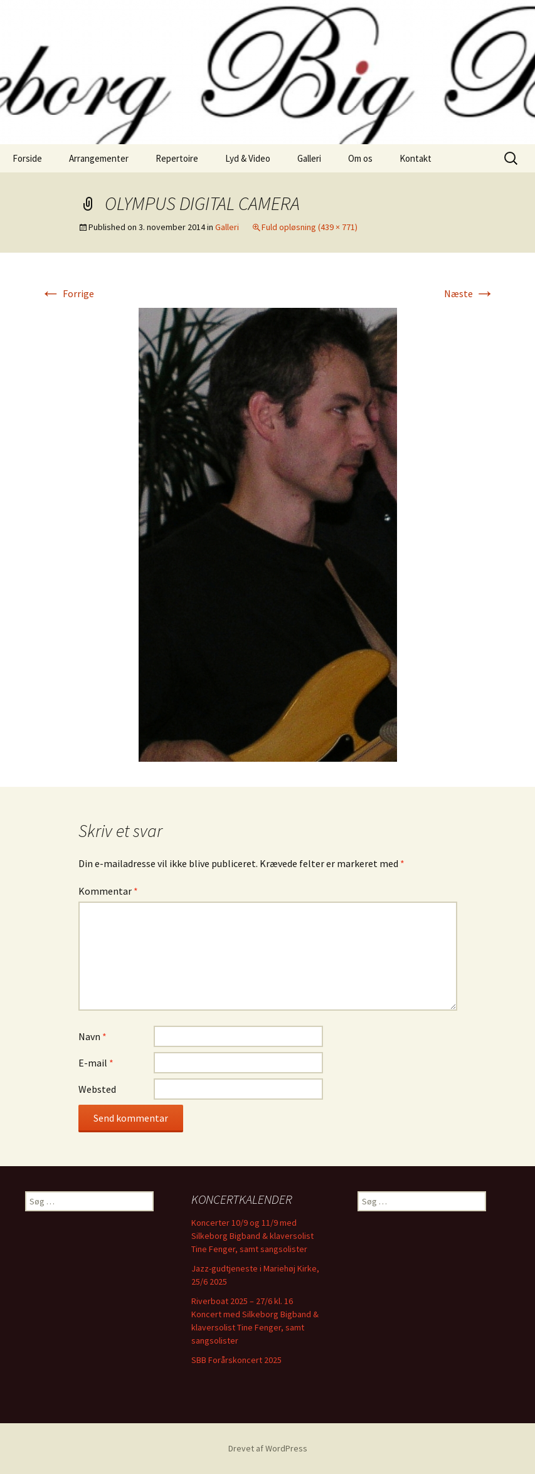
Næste (469, 293)
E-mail (96, 1062)
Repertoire (177, 158)
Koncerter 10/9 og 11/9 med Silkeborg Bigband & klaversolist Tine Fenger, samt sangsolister (252, 1236)
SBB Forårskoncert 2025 (236, 1360)
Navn (92, 1036)
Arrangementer (99, 158)
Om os (360, 158)
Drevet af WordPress (267, 1448)
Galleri (309, 158)
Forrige (67, 293)
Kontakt (416, 158)
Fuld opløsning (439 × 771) (310, 227)
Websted (97, 1089)
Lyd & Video (247, 158)
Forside (27, 158)
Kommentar (108, 891)
